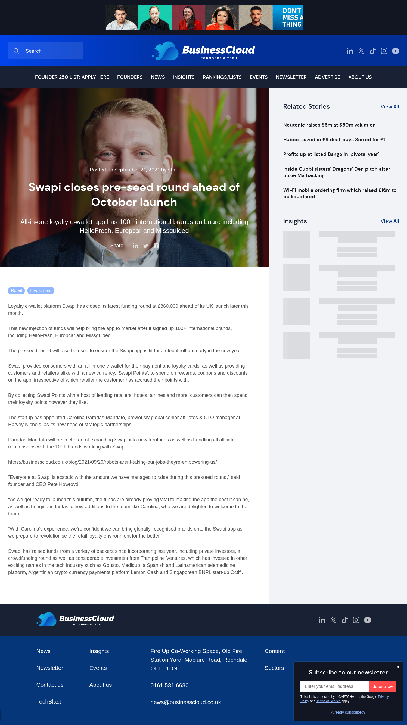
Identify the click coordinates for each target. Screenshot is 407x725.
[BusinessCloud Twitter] (361, 51)
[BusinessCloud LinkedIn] (350, 51)
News (158, 77)
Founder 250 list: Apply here (72, 77)
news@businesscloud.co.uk (185, 702)
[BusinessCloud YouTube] (395, 51)
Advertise (327, 77)
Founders (130, 77)
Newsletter (291, 77)
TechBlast (48, 701)
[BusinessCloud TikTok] (372, 51)
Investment (40, 290)
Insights (184, 77)
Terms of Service (328, 701)
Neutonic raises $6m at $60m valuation (329, 125)
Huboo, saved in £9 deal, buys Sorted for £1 (334, 140)
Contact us (50, 685)
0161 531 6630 (169, 685)
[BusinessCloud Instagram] (384, 51)
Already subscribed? (348, 712)
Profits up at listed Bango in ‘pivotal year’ (331, 154)
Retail (16, 290)
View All (390, 107)
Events (259, 77)
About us (360, 77)
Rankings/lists (222, 77)
